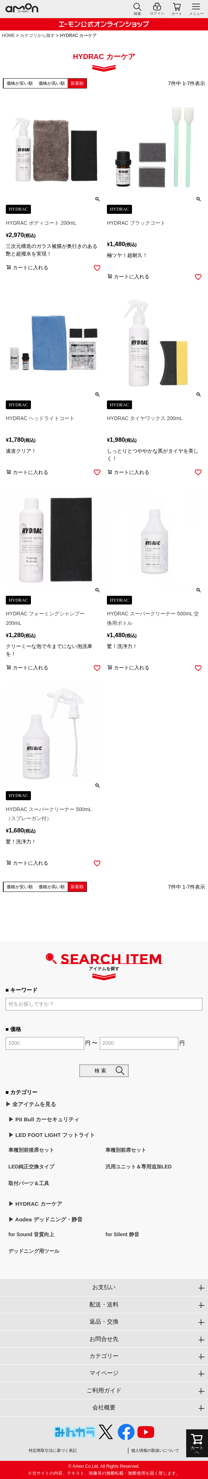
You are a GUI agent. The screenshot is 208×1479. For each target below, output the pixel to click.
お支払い (104, 1287)
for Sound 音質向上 (31, 1234)
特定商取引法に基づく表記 (53, 1450)
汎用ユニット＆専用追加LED (138, 1167)
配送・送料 (104, 1304)
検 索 (100, 1070)
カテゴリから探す (37, 35)
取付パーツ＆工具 (28, 1183)
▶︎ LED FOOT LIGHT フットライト (51, 1135)
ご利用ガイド (104, 1390)
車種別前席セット (125, 1150)
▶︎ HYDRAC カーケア (35, 1204)
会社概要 (104, 1407)
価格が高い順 (52, 83)
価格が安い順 (20, 83)
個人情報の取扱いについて (155, 1450)
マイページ (104, 1373)
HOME (8, 35)
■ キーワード (21, 990)
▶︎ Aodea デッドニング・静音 (45, 1219)
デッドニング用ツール (33, 1251)
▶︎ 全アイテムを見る (30, 1104)
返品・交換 (104, 1321)
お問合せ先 (104, 1339)
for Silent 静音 (122, 1234)
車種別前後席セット (31, 1150)
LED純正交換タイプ (31, 1167)
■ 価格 (13, 1029)
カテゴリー (104, 1356)
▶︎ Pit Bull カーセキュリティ (43, 1119)
